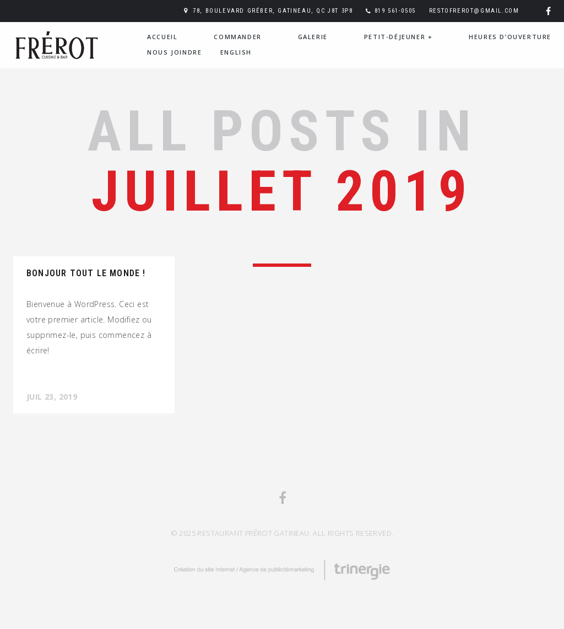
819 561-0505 (395, 10)
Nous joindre (174, 52)
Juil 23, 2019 (51, 396)
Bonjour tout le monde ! (86, 273)
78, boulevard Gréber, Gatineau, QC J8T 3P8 (272, 10)
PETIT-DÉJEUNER (398, 37)
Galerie (313, 37)
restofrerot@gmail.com (474, 10)
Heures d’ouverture (510, 37)
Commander (237, 37)
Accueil (162, 37)
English (236, 52)
